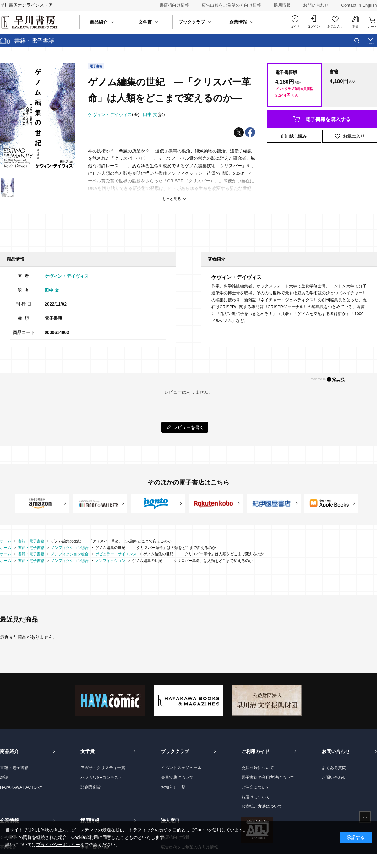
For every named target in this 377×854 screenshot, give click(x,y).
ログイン (313, 26)
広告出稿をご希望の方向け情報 (231, 5)
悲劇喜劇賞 (90, 787)
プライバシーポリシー (58, 844)
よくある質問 (334, 767)
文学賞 (87, 751)
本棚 (355, 26)
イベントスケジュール (181, 767)
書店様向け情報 (174, 5)
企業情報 (9, 820)
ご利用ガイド (255, 751)
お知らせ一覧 (173, 787)
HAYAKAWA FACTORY (21, 787)
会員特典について (177, 777)
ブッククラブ (175, 751)
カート (372, 26)
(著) (113, 114)
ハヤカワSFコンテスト (101, 777)
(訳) (154, 114)
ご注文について (255, 787)
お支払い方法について (261, 806)
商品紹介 (9, 751)
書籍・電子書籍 (14, 767)
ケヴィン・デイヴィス (67, 276)
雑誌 (4, 777)
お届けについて (255, 797)
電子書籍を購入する (328, 119)
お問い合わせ (316, 5)
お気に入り (335, 26)
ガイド (295, 26)
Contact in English (359, 5)
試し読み (298, 136)
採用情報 (282, 5)
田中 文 (52, 290)
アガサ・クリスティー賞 (102, 767)
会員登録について (257, 767)
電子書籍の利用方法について (267, 777)
